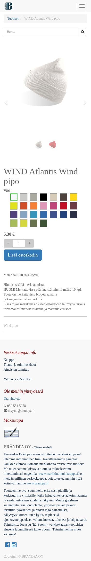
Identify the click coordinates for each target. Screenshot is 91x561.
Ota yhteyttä (12, 398)
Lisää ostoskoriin (23, 255)
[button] (7, 100)
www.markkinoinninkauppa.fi (58, 473)
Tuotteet (12, 18)
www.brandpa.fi (38, 483)
